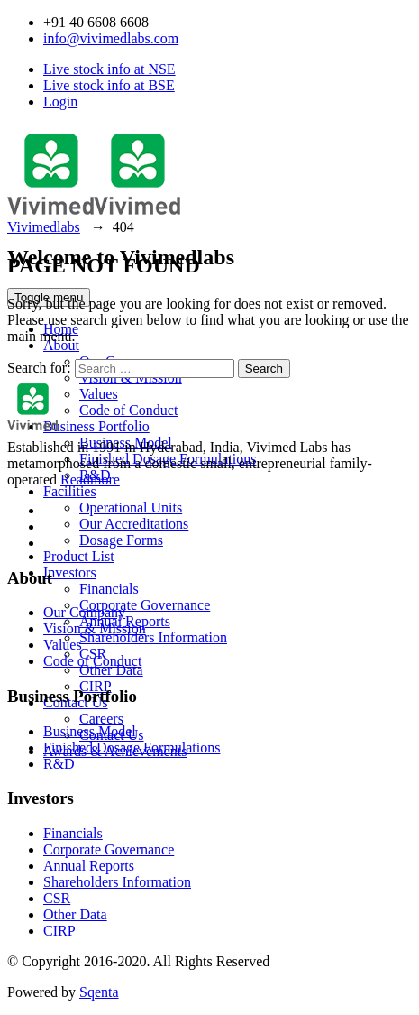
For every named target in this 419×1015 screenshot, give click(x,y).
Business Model (125, 442)
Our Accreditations (133, 523)
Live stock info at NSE (109, 69)
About (61, 345)
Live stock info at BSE (109, 85)
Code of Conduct (128, 410)
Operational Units (130, 507)
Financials (109, 588)
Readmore (90, 479)
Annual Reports (88, 865)
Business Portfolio (96, 426)
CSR (56, 898)
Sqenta (99, 992)
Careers (101, 718)
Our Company (84, 612)
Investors (69, 572)
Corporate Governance (144, 605)
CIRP (59, 930)
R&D (59, 763)
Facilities (69, 491)
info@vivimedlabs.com (110, 38)
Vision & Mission (94, 628)
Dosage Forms (121, 540)
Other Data (111, 670)
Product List (78, 556)
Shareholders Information (153, 637)
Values (98, 393)
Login (60, 101)
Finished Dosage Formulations (167, 458)
